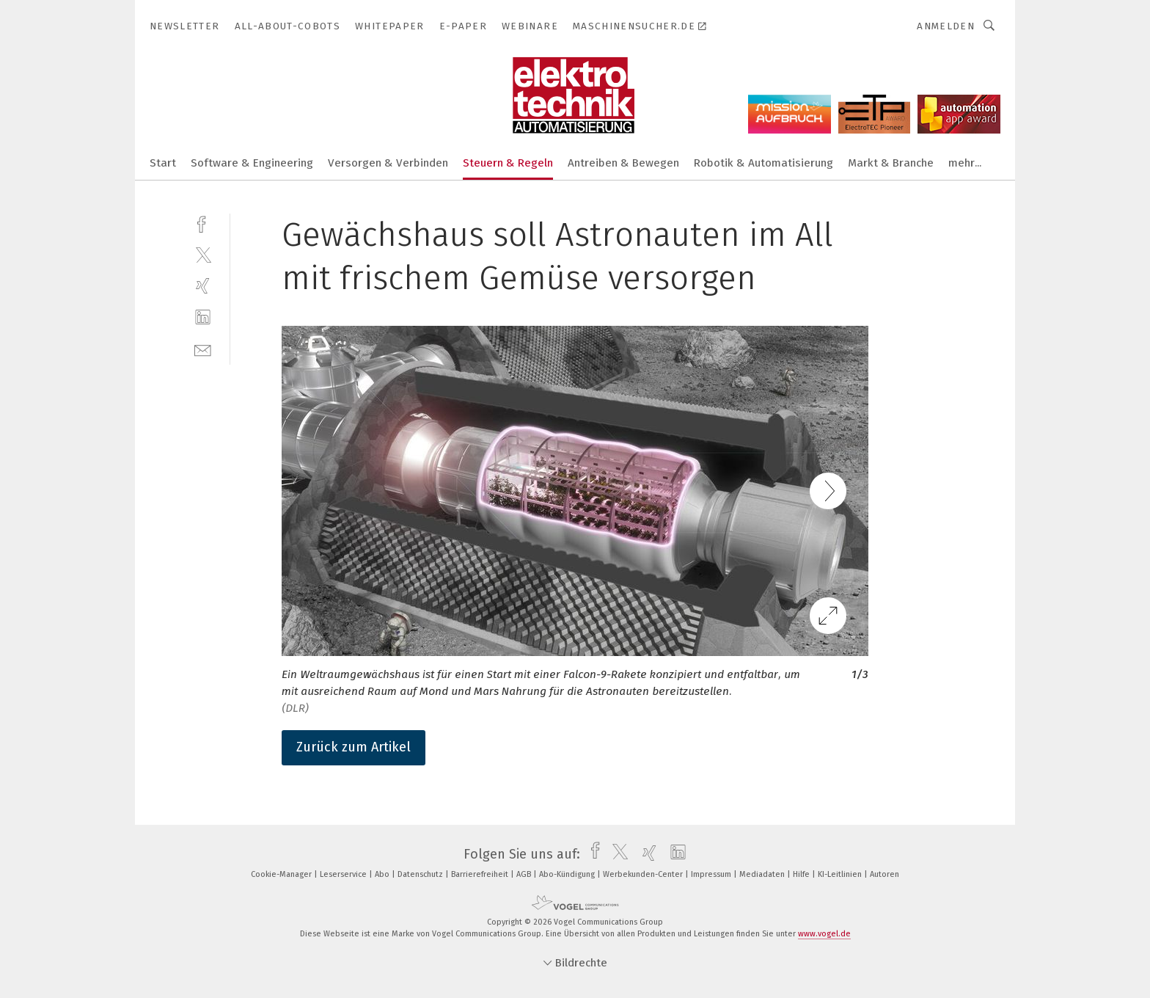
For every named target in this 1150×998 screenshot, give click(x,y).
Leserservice (344, 874)
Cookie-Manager (282, 874)
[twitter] (203, 254)
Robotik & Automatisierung (763, 163)
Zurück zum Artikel (353, 747)
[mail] (203, 349)
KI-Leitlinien (841, 874)
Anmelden (946, 26)
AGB (524, 874)
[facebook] (203, 223)
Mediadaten (763, 874)
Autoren (884, 874)
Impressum (712, 874)
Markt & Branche (891, 163)
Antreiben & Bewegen (623, 163)
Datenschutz (421, 874)
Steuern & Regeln (508, 163)
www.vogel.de (824, 934)
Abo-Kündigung (568, 874)
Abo (383, 874)
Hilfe (802, 874)
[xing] (203, 286)
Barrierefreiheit (480, 874)
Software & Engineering (252, 163)
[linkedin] (203, 317)
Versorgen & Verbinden (388, 163)
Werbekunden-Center (644, 874)
